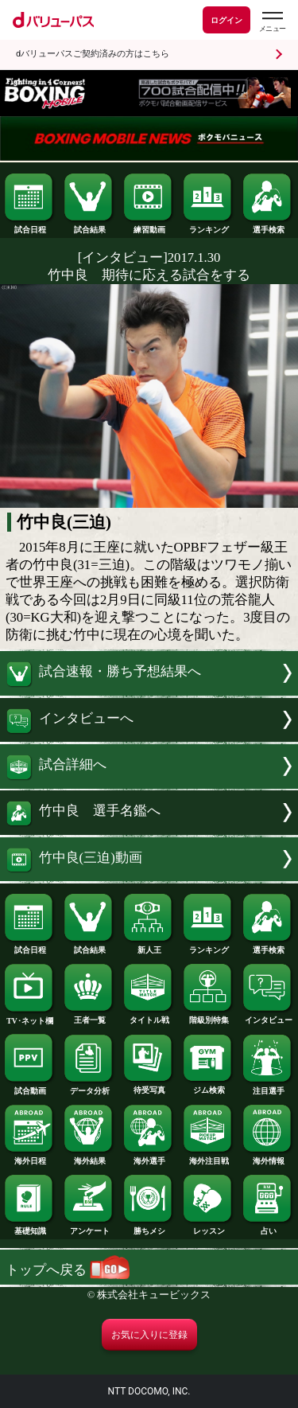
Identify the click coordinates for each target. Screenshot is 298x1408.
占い (268, 1227)
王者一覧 (89, 1016)
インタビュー (268, 1016)
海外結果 (89, 1157)
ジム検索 (208, 1086)
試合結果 (89, 226)
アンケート (89, 1227)
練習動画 (149, 226)
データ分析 (89, 1087)
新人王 (149, 946)
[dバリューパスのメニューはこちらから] (271, 22)
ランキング (208, 226)
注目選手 (268, 1087)
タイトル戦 (149, 1016)
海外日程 (29, 1157)
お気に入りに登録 (149, 1334)
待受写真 (149, 1086)
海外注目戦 (208, 1157)
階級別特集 (208, 1016)
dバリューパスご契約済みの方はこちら (92, 54)
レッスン (208, 1227)
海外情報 (268, 1157)
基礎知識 (29, 1227)
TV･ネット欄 (29, 1017)
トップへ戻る (68, 1269)
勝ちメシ (149, 1227)
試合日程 (29, 226)
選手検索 (268, 226)
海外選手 (149, 1157)
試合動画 (29, 1087)
